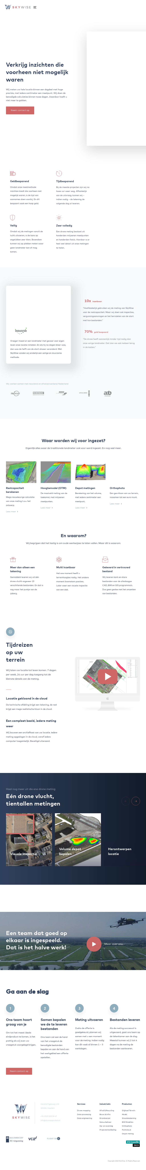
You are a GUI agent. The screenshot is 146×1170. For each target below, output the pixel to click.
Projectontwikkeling (107, 1130)
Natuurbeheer (105, 1122)
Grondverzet (105, 1118)
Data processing (84, 1114)
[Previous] (125, 801)
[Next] (135, 801)
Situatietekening (129, 1118)
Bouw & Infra (105, 1114)
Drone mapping (83, 1111)
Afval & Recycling (107, 1111)
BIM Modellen (127, 1122)
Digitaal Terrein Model (128, 1112)
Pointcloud (126, 1130)
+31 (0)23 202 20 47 (49, 1116)
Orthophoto (127, 1126)
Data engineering (84, 1118)
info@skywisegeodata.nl (50, 1120)
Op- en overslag (106, 1126)
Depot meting (128, 1134)
